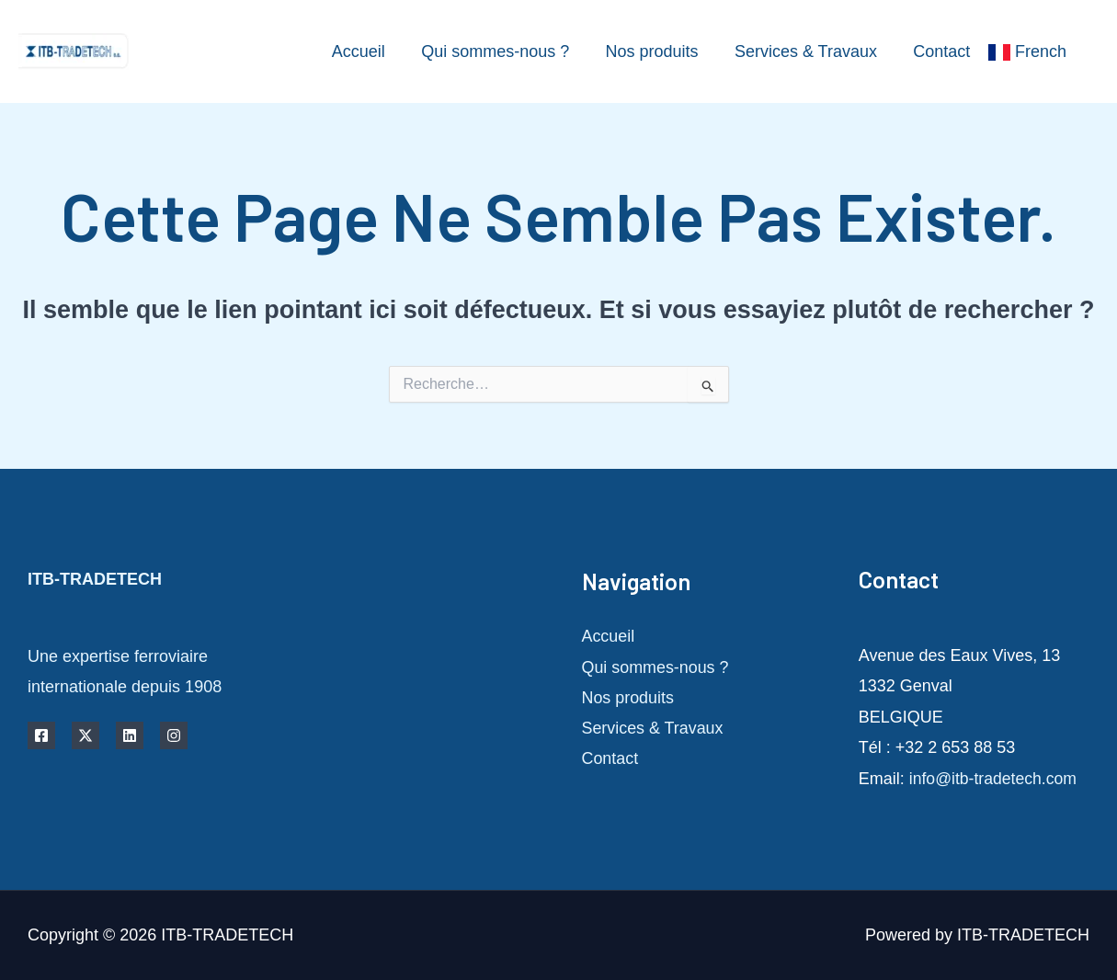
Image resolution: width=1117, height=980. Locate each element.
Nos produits (659, 51)
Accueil (372, 51)
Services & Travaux (810, 51)
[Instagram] (174, 735)
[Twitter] (85, 735)
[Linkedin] (129, 735)
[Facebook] (41, 735)
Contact (943, 51)
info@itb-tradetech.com (994, 778)
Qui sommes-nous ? (506, 51)
